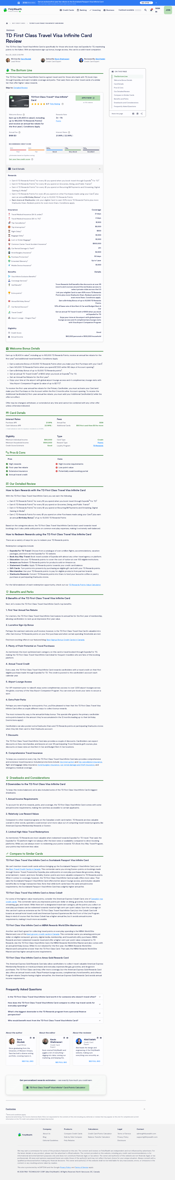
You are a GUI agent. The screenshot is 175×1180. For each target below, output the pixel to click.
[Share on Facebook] (133, 113)
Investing (95, 10)
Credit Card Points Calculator (100, 1134)
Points (58, 121)
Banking (82, 10)
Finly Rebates (69, 1140)
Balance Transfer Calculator (99, 1137)
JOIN (168, 10)
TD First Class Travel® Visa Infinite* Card (49, 98)
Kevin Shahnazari (62, 59)
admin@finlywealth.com (146, 1134)
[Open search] (145, 10)
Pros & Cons (118, 88)
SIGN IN (157, 10)
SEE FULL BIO (27, 1061)
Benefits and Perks (121, 99)
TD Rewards (98, 446)
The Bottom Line (120, 76)
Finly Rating (55, 104)
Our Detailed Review (122, 91)
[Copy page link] (141, 113)
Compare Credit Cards (73, 1134)
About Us (46, 1134)
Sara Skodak (26, 59)
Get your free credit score (19, 159)
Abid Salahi (100, 59)
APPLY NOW (88, 98)
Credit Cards (67, 10)
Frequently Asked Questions (125, 106)
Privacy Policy (123, 1137)
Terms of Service (124, 1134)
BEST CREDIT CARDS (18, 23)
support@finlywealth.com (147, 1137)
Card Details (119, 84)
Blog (44, 1137)
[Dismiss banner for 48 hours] (156, 2)
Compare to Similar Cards (124, 95)
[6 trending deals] (151, 10)
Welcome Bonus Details (123, 80)
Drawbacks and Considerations (126, 103)
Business (108, 10)
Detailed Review (21, 87)
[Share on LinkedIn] (137, 113)
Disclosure (10, 30)
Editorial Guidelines (50, 1140)
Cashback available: (130, 10)
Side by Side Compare (73, 1137)
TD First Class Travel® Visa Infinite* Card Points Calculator (55, 1087)
